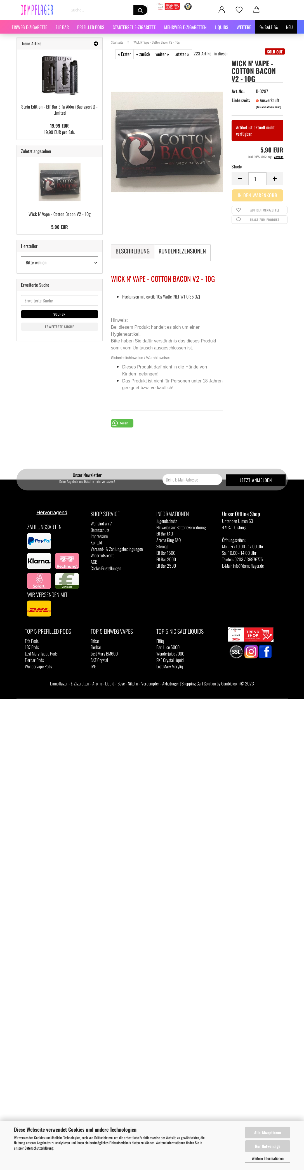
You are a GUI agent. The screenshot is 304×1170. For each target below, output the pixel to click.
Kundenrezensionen (182, 250)
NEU (289, 27)
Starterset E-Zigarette (134, 27)
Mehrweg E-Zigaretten (185, 27)
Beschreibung (133, 250)
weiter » (162, 54)
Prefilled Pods (90, 27)
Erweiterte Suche (59, 326)
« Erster (124, 54)
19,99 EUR (59, 125)
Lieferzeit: (240, 100)
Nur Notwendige (268, 1146)
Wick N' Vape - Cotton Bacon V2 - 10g (60, 214)
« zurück (143, 54)
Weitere (244, 27)
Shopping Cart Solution (199, 683)
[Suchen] (140, 10)
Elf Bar (62, 27)
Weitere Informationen (268, 1158)
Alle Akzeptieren (267, 1132)
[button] (122, 423)
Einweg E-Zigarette (29, 27)
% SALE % (269, 27)
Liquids (221, 27)
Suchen (59, 314)
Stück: (237, 166)
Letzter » (182, 54)
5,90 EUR (59, 227)
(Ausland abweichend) (268, 107)
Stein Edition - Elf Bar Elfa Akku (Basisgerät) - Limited (59, 109)
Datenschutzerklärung (39, 1148)
